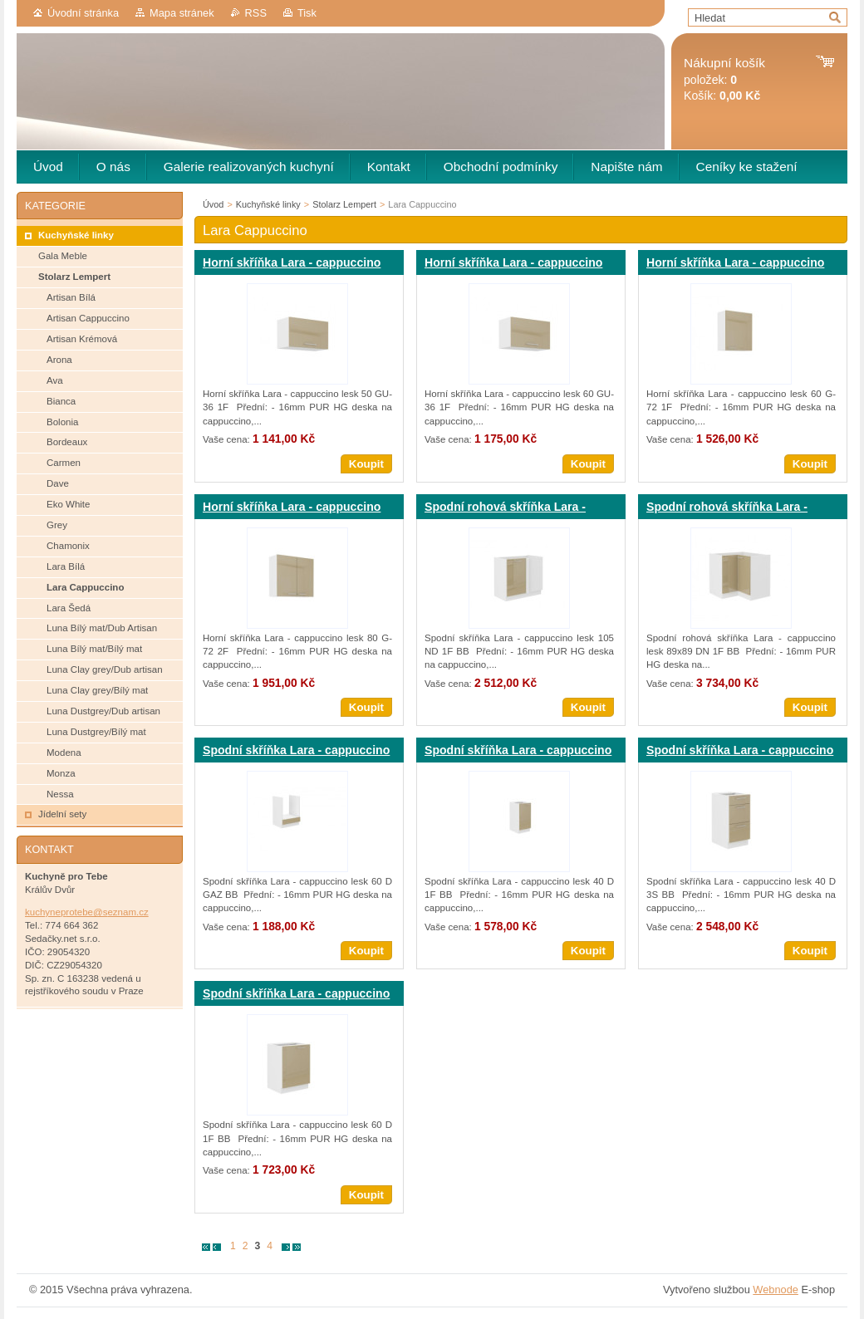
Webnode (775, 1289)
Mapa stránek (182, 13)
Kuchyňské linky (268, 204)
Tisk (307, 13)
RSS (256, 13)
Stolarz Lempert (344, 204)
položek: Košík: (724, 79)
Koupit (366, 464)
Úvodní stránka (83, 13)
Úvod (213, 204)
